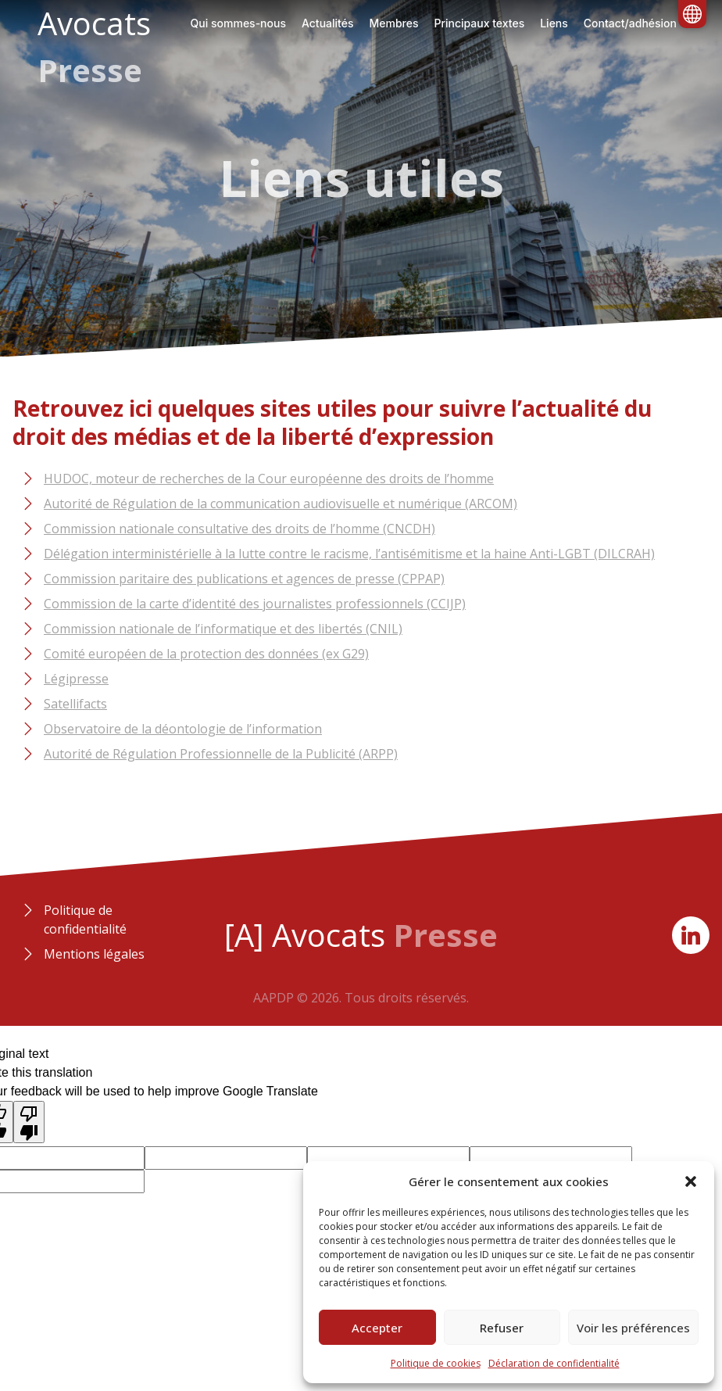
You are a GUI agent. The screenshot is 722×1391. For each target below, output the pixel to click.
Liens (554, 23)
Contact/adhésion (630, 23)
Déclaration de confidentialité (554, 1363)
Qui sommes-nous (238, 23)
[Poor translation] (29, 1122)
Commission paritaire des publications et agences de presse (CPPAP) (244, 578)
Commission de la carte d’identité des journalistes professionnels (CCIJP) (255, 603)
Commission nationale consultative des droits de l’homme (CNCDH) (239, 528)
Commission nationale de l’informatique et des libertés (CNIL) (223, 628)
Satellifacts (75, 703)
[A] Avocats (361, 934)
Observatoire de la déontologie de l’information (183, 728)
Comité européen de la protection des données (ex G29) (206, 653)
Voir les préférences (633, 1327)
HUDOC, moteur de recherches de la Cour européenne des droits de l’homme (269, 478)
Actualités (327, 23)
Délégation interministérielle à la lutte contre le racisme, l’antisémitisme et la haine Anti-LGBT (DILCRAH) (349, 553)
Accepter (377, 1327)
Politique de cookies (436, 1363)
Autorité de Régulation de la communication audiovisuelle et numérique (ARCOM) (280, 503)
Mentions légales (94, 954)
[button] (691, 1181)
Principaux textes (479, 23)
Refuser (502, 1327)
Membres (393, 23)
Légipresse (76, 678)
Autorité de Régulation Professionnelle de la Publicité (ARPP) (221, 753)
